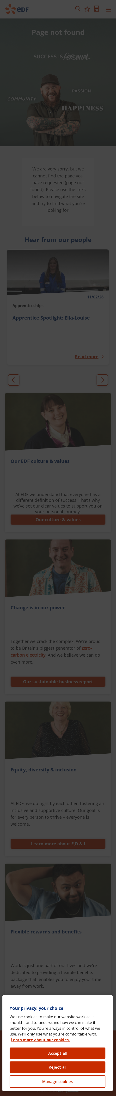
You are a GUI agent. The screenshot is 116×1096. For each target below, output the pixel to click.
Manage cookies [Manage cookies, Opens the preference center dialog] (57, 1081)
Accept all (57, 1053)
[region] (57, 1043)
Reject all (58, 1067)
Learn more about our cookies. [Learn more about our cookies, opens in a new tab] (40, 1039)
